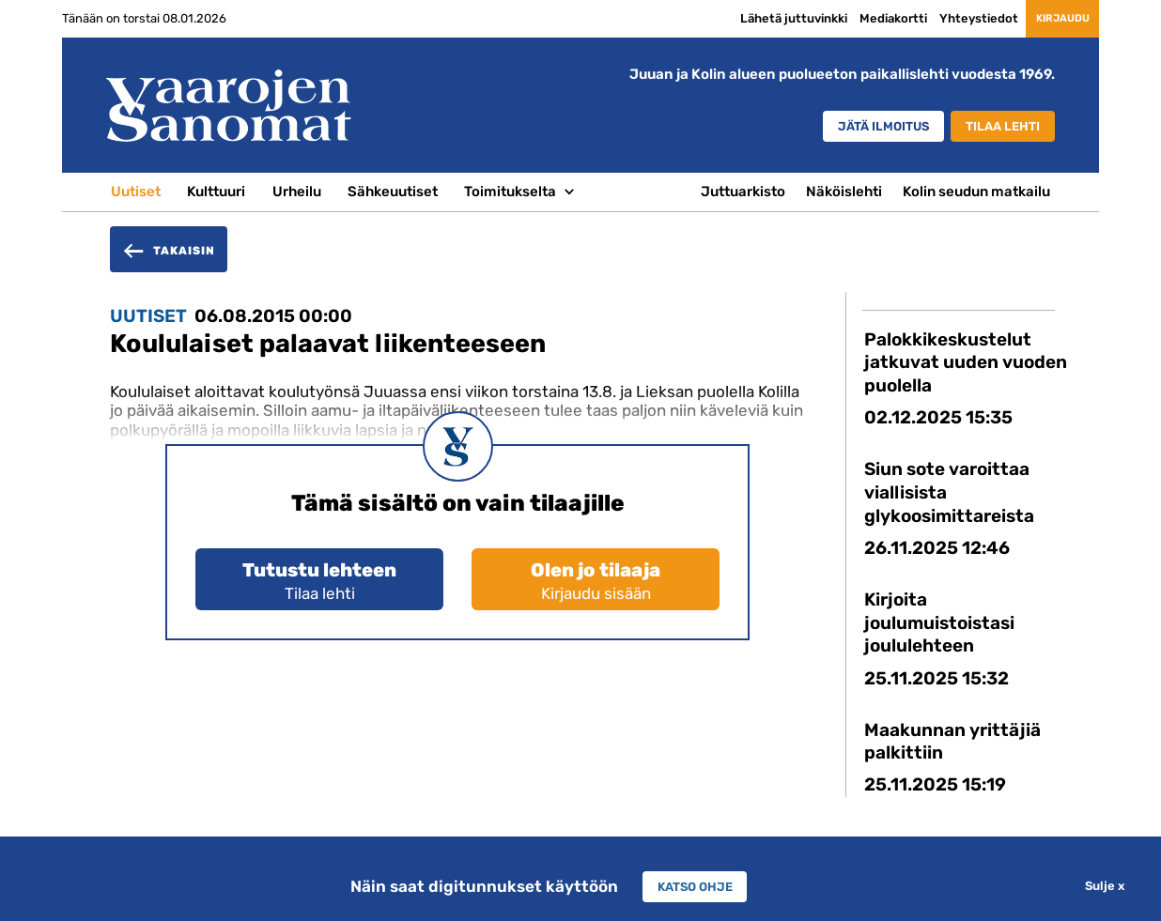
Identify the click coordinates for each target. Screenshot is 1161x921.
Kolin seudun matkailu (976, 191)
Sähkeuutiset (393, 191)
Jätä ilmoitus (852, 127)
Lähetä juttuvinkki (759, 17)
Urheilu (296, 191)
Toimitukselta (510, 191)
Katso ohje (695, 886)
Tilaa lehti (995, 127)
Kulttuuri (216, 191)
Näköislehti (844, 191)
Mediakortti (858, 17)
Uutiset (136, 191)
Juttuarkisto (743, 191)
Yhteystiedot (944, 17)
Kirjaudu (1045, 18)
